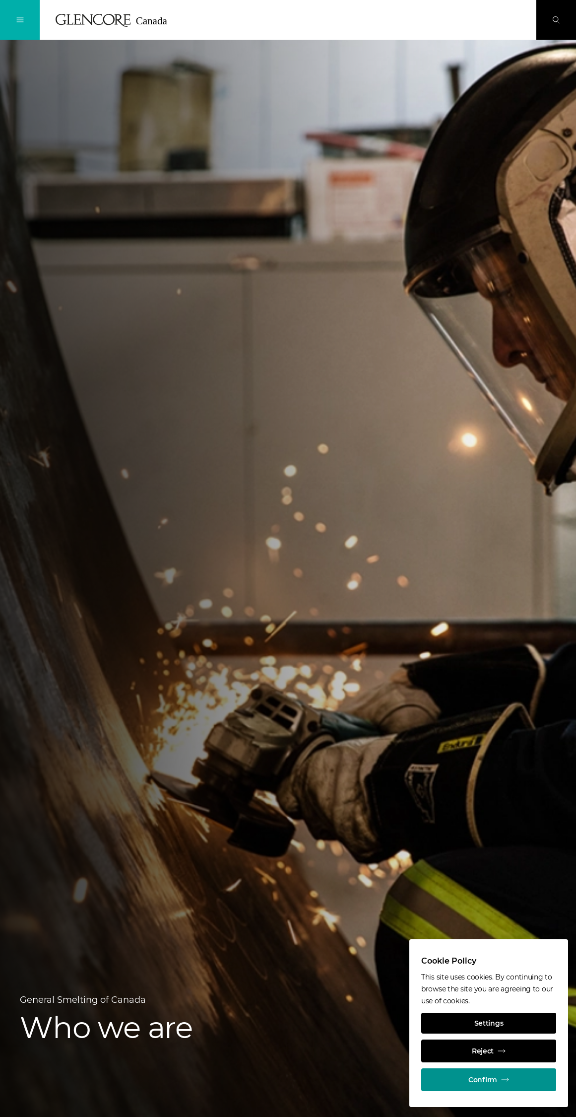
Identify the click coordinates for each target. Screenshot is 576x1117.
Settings (489, 1023)
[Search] (556, 20)
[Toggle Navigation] (20, 20)
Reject (489, 1051)
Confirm (488, 1079)
